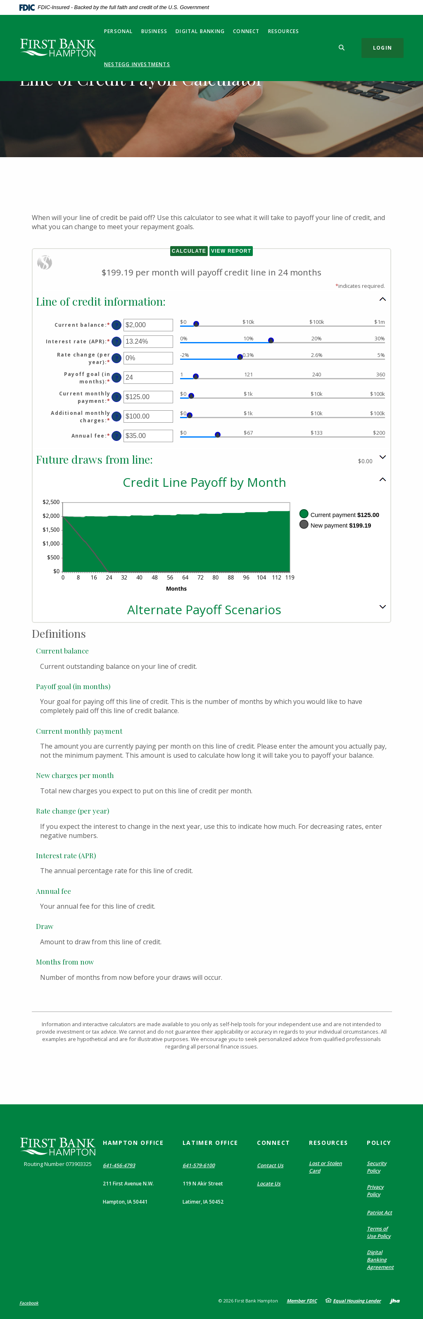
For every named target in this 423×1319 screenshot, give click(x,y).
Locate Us (268, 1183)
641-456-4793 (119, 1165)
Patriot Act (379, 1212)
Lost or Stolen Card (325, 1167)
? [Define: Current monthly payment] (116, 397)
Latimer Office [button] (211, 1143)
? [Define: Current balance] (116, 325)
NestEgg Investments (137, 64)
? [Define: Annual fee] (116, 436)
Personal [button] (118, 31)
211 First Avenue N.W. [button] (128, 1183)
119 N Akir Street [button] (203, 1183)
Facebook (28, 1303)
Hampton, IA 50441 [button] (125, 1201)
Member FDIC (302, 1300)
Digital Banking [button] (200, 31)
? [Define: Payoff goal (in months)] (116, 378)
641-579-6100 (199, 1165)
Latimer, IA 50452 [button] (203, 1201)
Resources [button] (283, 31)
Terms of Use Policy (378, 1232)
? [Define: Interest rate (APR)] (116, 342)
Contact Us (270, 1165)
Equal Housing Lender (357, 1300)
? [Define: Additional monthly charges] (116, 417)
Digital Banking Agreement (380, 1260)
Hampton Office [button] (133, 1143)
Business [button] (154, 31)
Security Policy (376, 1167)
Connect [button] (246, 31)
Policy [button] (379, 1143)
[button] (211, 301)
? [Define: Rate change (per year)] (116, 358)
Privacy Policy (375, 1190)
